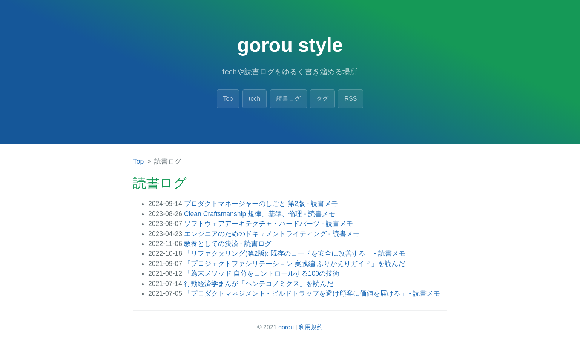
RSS (350, 98)
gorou (286, 327)
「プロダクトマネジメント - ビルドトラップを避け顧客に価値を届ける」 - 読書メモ (312, 293)
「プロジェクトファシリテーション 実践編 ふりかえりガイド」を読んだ (294, 263)
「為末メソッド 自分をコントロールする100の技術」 (265, 273)
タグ (322, 98)
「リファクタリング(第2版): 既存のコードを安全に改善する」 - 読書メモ (294, 253)
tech (254, 98)
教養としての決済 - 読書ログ (228, 243)
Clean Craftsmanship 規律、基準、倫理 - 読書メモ (259, 214)
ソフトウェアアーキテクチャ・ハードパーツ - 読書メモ (268, 223)
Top (228, 98)
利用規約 (311, 327)
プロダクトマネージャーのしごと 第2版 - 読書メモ (261, 203)
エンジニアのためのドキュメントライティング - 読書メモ (272, 234)
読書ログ (288, 98)
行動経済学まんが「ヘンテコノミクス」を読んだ (258, 283)
